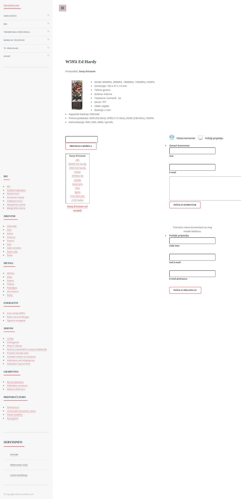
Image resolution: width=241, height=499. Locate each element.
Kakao (10, 233)
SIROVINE (12, 226)
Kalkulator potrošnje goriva (21, 360)
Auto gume (12, 418)
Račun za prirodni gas (18, 316)
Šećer (10, 255)
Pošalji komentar (185, 205)
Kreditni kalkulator (16, 190)
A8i (77, 160)
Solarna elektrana (16, 389)
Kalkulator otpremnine (18, 363)
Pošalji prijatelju (214, 138)
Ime (171, 155)
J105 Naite (77, 200)
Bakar (10, 294)
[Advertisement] (146, 23)
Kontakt (14, 454)
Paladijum (12, 287)
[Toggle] (61, 7)
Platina (10, 284)
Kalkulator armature (17, 385)
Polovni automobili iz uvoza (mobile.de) (27, 349)
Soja (9, 244)
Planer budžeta (14, 414)
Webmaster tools (19, 464)
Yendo (77, 180)
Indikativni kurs (15, 200)
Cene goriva (13, 342)
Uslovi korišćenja (18, 475)
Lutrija (10, 338)
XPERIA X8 (77, 175)
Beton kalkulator (15, 381)
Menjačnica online (16, 204)
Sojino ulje (12, 251)
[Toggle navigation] (62, 8)
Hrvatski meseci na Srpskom (21, 356)
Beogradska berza (16, 208)
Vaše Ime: (174, 245)
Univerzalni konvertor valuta (21, 410)
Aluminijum (13, 291)
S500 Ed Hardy (77, 167)
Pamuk (10, 240)
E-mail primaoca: (178, 278)
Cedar (77, 171)
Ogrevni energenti (16, 320)
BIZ (8, 186)
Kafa (9, 229)
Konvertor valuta (15, 197)
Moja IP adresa (14, 345)
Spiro (77, 192)
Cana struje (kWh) (16, 313)
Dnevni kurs (13, 193)
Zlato (9, 276)
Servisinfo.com (11, 5)
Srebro (10, 280)
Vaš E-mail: (175, 262)
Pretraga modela (81, 146)
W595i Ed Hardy (77, 164)
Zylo (77, 188)
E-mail (172, 172)
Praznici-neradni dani (18, 352)
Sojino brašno (14, 247)
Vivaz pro (77, 184)
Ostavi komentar (186, 138)
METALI (10, 273)
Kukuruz (11, 237)
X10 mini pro (77, 196)
